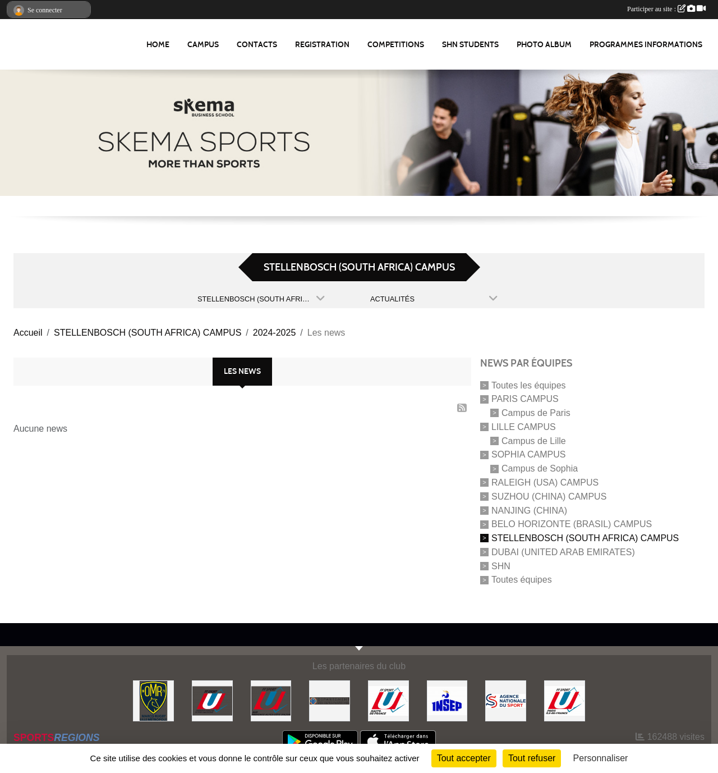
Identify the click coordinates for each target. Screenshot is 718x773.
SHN (500, 565)
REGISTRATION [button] (322, 44)
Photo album (544, 44)
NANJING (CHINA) (529, 510)
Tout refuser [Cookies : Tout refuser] (531, 758)
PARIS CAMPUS (525, 399)
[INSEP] (447, 700)
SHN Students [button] (470, 44)
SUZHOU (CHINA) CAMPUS (548, 496)
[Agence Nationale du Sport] (505, 700)
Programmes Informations (646, 44)
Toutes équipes (521, 579)
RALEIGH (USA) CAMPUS (545, 482)
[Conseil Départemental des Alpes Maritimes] (329, 700)
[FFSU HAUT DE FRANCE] (388, 700)
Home (157, 44)
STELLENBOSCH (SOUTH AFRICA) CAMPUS (585, 538)
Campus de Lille (533, 440)
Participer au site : (666, 9)
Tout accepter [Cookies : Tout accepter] (464, 758)
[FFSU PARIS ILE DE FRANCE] (564, 700)
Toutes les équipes (528, 385)
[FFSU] (212, 700)
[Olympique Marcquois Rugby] (153, 700)
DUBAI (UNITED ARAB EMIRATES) (563, 552)
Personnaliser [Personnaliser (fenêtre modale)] (600, 758)
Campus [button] (203, 44)
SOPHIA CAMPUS (528, 454)
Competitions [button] (395, 44)
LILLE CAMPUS (523, 427)
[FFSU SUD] (271, 700)
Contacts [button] (257, 44)
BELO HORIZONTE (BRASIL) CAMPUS (571, 524)
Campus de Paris (535, 413)
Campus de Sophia (539, 468)
